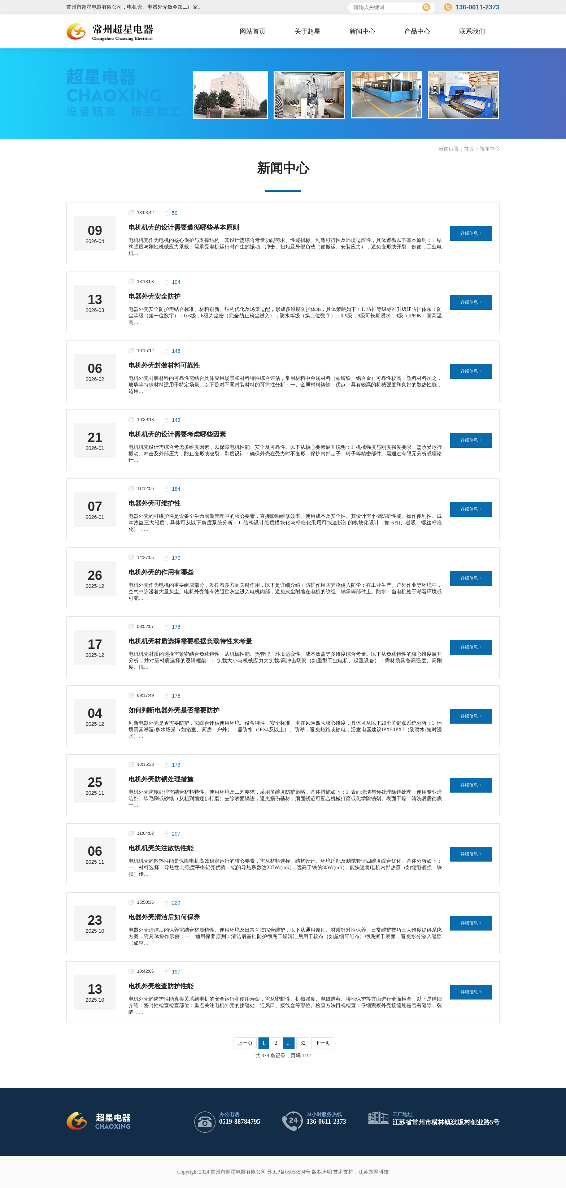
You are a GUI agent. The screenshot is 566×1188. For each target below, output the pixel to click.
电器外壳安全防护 (154, 296)
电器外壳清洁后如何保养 (164, 917)
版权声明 (322, 1172)
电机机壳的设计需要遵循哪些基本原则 (184, 227)
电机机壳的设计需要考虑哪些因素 (177, 434)
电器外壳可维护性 (154, 503)
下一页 (322, 1043)
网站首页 (253, 31)
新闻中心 (362, 31)
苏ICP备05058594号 (288, 1172)
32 (302, 1043)
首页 (469, 149)
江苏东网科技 (373, 1172)
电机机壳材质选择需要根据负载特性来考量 (190, 641)
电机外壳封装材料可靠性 (164, 365)
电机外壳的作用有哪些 (161, 572)
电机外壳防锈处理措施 (161, 779)
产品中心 (417, 31)
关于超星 (308, 31)
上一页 (245, 1043)
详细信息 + (471, 233)
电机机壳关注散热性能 (161, 848)
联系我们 (472, 31)
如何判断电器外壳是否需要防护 (174, 710)
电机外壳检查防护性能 (161, 986)
